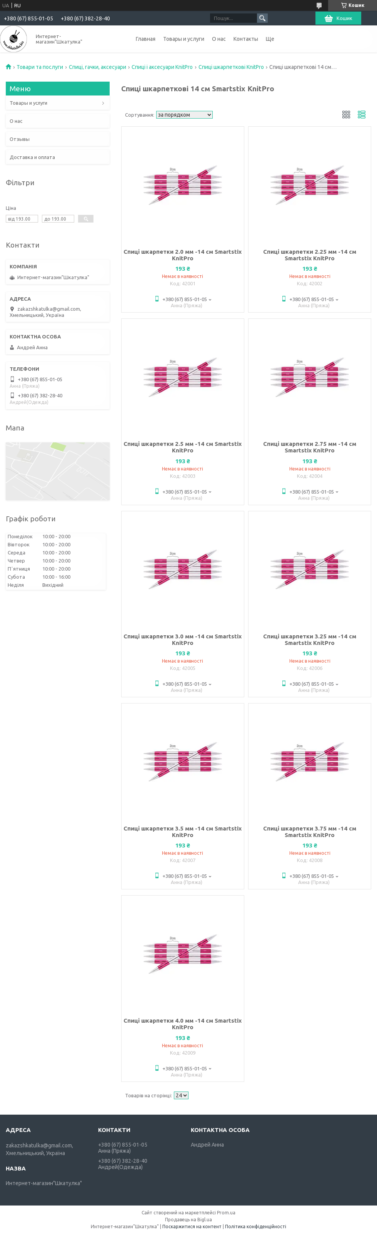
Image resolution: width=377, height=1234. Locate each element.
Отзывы (20, 139)
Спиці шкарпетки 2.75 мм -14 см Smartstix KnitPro (309, 447)
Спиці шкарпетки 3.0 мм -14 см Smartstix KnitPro (182, 639)
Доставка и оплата (32, 157)
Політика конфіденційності (255, 1226)
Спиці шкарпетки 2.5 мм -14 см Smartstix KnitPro (182, 447)
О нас (219, 39)
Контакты (246, 39)
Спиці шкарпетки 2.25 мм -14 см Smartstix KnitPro (309, 254)
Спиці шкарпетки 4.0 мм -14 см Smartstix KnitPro (182, 1023)
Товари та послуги (40, 67)
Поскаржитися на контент (192, 1226)
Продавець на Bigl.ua (188, 1219)
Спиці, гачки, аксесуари (97, 67)
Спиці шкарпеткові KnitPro (231, 67)
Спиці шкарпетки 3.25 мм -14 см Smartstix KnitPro (309, 639)
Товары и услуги (183, 39)
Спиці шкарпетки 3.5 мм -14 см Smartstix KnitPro (182, 831)
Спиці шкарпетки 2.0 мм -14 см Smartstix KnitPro (182, 254)
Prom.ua (226, 1212)
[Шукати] (262, 18)
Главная (145, 39)
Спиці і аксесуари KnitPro (162, 67)
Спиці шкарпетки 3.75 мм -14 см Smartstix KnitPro (309, 831)
